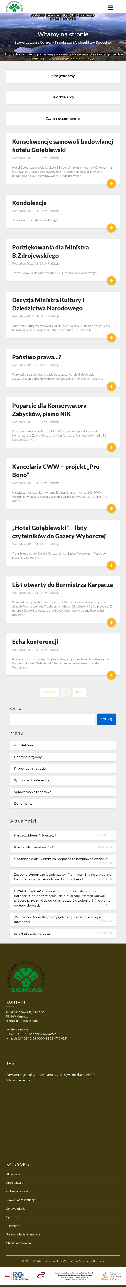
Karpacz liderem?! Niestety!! (35, 835)
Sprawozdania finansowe (32, 792)
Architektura (23, 745)
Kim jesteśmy (63, 76)
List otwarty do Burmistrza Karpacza (62, 584)
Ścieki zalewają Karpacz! (32, 933)
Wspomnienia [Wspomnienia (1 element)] (18, 1080)
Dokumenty (23, 803)
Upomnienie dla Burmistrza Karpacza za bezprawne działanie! (61, 859)
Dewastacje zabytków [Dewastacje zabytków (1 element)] (25, 1075)
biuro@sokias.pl (27, 1021)
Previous (49, 692)
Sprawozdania (15, 1208)
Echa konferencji (35, 641)
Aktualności (14, 1174)
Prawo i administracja (30, 768)
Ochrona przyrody (28, 757)
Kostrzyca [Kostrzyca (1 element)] (54, 1075)
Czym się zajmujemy (63, 118)
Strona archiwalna (18, 1243)
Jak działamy (63, 97)
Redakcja (53, 158)
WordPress (70, 1261)
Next (79, 692)
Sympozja (13, 1217)
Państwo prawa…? (36, 356)
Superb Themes (93, 1261)
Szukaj (16, 709)
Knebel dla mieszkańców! (33, 847)
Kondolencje (29, 202)
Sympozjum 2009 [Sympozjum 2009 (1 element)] (79, 1075)
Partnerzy (13, 1226)
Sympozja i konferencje (31, 780)
